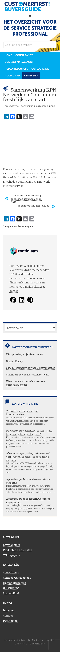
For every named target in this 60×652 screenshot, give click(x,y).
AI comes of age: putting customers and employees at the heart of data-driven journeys (28, 457)
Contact (8, 615)
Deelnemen (10, 620)
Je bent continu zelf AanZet (33, 205)
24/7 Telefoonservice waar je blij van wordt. (30, 367)
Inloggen (9, 610)
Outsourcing (11, 588)
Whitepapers (11, 555)
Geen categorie (25, 226)
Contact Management (17, 577)
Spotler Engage (14, 361)
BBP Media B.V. (35, 640)
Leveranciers (11, 544)
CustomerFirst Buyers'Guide (30, 6)
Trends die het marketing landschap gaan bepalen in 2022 (26, 199)
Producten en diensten (17, 550)
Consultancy (11, 572)
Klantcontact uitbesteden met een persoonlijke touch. (25, 383)
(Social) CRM (11, 593)
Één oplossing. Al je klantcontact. (25, 354)
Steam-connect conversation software (27, 374)
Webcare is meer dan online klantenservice (22, 413)
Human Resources (14, 582)
